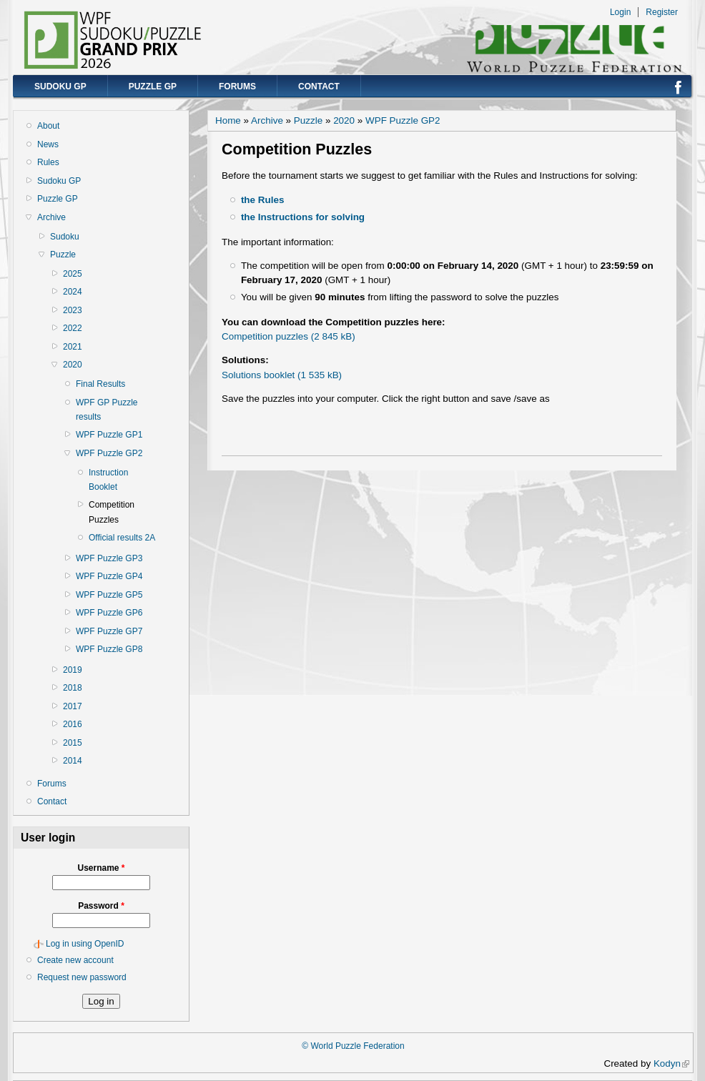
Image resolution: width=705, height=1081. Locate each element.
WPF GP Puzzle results (106, 410)
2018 (72, 688)
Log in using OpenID (85, 944)
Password (101, 906)
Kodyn (671, 1063)
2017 (72, 706)
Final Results (100, 384)
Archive (51, 217)
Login (620, 12)
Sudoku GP (60, 87)
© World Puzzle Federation (353, 1046)
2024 (72, 292)
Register (662, 12)
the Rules (262, 199)
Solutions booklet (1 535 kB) (282, 375)
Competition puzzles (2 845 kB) (288, 336)
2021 (72, 347)
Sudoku (64, 237)
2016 (72, 724)
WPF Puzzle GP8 (109, 649)
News (48, 144)
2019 (72, 670)
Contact (319, 87)
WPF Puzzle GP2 (109, 453)
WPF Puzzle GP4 (109, 576)
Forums (237, 87)
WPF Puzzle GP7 (109, 631)
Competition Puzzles (111, 512)
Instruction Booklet (108, 480)
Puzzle (63, 255)
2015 (72, 743)
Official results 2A (122, 538)
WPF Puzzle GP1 (109, 435)
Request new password (82, 977)
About (48, 126)
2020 (72, 365)
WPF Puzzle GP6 (109, 613)
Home (228, 120)
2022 (72, 328)
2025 (72, 274)
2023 (72, 310)
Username (100, 868)
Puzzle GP (153, 87)
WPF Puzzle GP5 (109, 595)
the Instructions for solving (303, 217)
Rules (48, 162)
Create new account (75, 960)
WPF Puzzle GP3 (109, 558)
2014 (72, 761)
